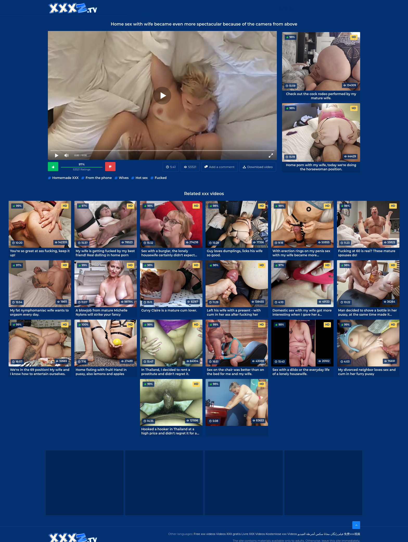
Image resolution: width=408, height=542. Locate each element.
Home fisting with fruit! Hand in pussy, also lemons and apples (101, 372)
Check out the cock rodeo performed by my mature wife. (321, 96)
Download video (260, 167)
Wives (124, 178)
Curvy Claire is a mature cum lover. (169, 310)
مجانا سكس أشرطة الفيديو (314, 534)
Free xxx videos (204, 534)
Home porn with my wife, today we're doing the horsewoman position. (321, 167)
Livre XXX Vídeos (253, 534)
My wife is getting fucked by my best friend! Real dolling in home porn (105, 253)
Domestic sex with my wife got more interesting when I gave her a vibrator (302, 312)
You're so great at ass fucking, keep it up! (39, 253)
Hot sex (142, 178)
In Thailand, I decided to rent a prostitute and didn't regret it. (165, 372)
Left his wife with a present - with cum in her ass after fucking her (234, 312)
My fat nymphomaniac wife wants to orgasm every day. (39, 312)
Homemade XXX (65, 178)
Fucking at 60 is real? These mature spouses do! (367, 253)
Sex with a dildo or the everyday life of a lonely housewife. (300, 372)
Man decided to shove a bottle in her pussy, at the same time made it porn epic (367, 312)
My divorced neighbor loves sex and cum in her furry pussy (367, 372)
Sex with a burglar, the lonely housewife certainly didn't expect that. (168, 253)
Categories (148, 8)
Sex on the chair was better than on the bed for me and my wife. (235, 372)
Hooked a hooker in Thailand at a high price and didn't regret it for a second (169, 431)
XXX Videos (178, 8)
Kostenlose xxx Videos (281, 534)
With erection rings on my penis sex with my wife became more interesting (301, 253)
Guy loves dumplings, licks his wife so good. (235, 253)
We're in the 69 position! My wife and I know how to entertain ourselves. (39, 372)
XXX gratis (230, 8)
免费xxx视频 (352, 534)
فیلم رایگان (336, 534)
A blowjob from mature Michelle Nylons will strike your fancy (102, 312)
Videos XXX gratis (228, 534)
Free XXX (205, 8)
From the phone (99, 178)
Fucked (161, 178)
